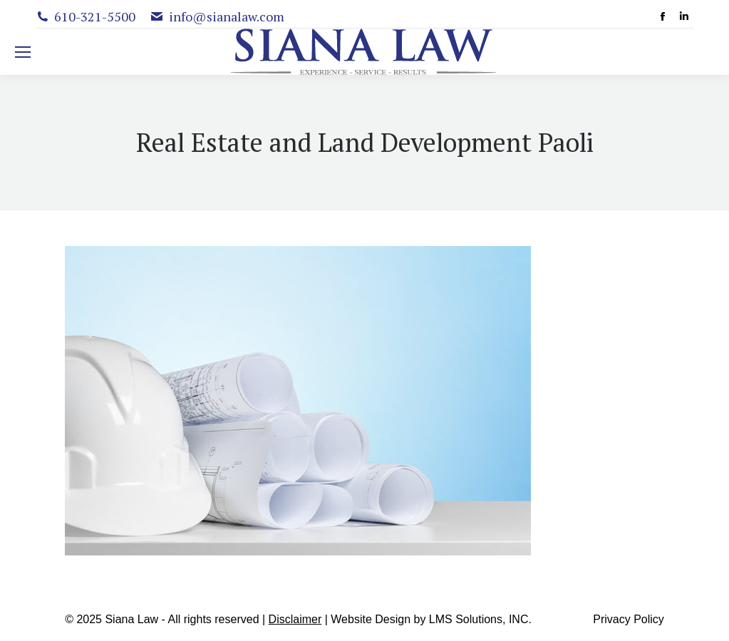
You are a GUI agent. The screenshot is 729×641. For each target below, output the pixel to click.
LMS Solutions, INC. (480, 619)
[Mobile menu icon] (22, 52)
